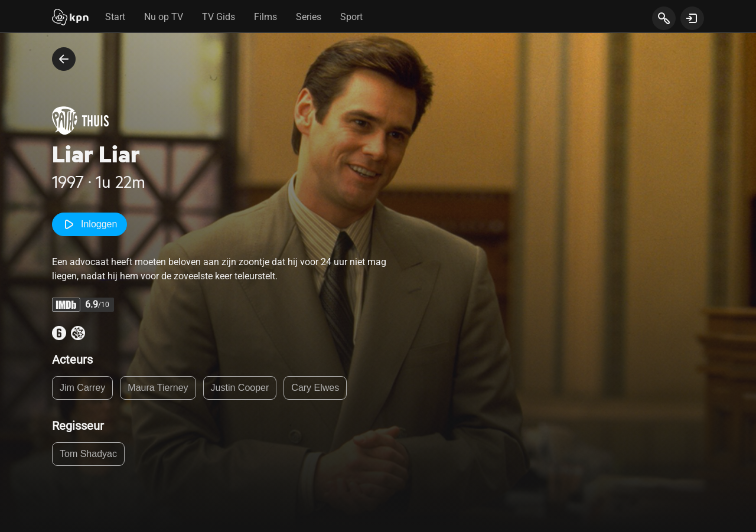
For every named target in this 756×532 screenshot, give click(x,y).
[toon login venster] (692, 18)
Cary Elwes (315, 388)
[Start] (70, 18)
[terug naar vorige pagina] (64, 59)
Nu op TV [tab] (163, 16)
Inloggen (89, 224)
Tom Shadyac (88, 454)
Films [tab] (265, 16)
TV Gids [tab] (218, 16)
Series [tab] (308, 16)
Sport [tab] (351, 16)
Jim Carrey (82, 388)
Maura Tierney (158, 388)
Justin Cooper (240, 388)
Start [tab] (115, 16)
